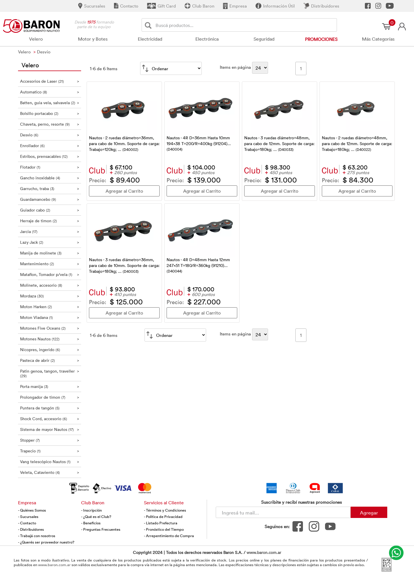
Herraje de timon (49, 220)
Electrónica (207, 39)
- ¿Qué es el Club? (96, 516)
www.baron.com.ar (264, 552)
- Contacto (27, 523)
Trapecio (49, 451)
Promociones (321, 39)
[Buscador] (245, 25)
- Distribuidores (31, 529)
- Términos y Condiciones (165, 510)
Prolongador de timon (49, 397)
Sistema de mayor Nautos (49, 429)
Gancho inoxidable (49, 177)
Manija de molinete (49, 253)
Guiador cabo (49, 210)
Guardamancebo (49, 199)
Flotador (49, 167)
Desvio (49, 135)
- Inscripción (91, 510)
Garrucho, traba (49, 188)
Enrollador (49, 145)
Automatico (49, 92)
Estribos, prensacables (49, 156)
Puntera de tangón (49, 408)
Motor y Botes (93, 39)
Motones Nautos (49, 339)
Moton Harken (49, 306)
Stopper (49, 440)
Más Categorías (378, 39)
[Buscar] (149, 25)
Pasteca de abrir (49, 360)
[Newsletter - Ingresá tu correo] (283, 512)
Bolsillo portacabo (49, 113)
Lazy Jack (49, 242)
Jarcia (49, 231)
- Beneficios (91, 523)
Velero (36, 39)
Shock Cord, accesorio (49, 418)
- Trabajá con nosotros (36, 535)
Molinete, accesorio (49, 285)
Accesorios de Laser (49, 81)
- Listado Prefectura (160, 523)
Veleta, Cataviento (49, 472)
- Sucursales (28, 516)
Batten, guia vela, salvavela (49, 102)
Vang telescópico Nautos (49, 461)
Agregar (369, 512)
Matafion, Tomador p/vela (49, 274)
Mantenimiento (49, 263)
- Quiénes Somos (32, 510)
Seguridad (264, 39)
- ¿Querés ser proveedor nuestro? (46, 542)
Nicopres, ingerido (49, 349)
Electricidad (150, 39)
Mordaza (49, 296)
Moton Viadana (49, 317)
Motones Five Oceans (49, 328)
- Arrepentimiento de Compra (169, 535)
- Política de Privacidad (163, 516)
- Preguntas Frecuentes (100, 529)
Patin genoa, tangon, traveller (49, 373)
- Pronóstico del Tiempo (164, 529)
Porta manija (49, 386)
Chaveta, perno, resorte (49, 124)
